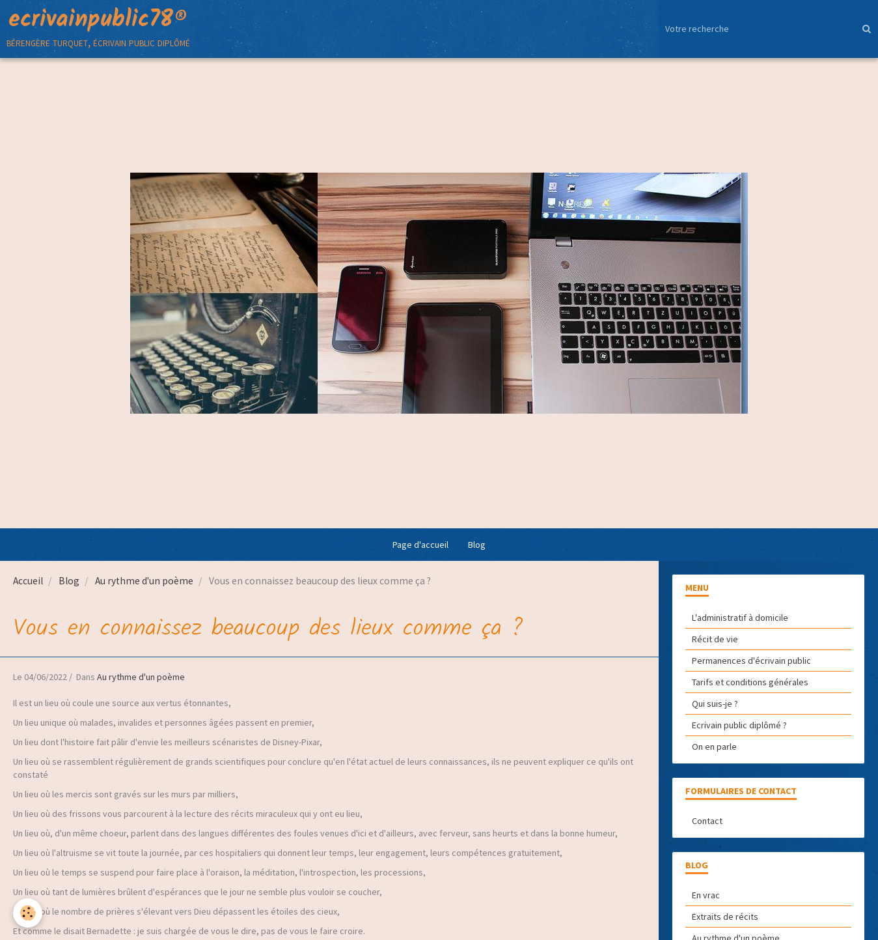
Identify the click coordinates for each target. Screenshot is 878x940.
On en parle (714, 746)
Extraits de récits (725, 916)
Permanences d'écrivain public (751, 660)
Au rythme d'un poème (144, 581)
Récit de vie (715, 639)
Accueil (28, 581)
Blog (477, 544)
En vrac (706, 895)
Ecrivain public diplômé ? (739, 725)
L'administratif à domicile (740, 617)
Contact (707, 821)
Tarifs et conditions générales (750, 682)
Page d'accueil (420, 544)
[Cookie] (27, 913)
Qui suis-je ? (715, 703)
